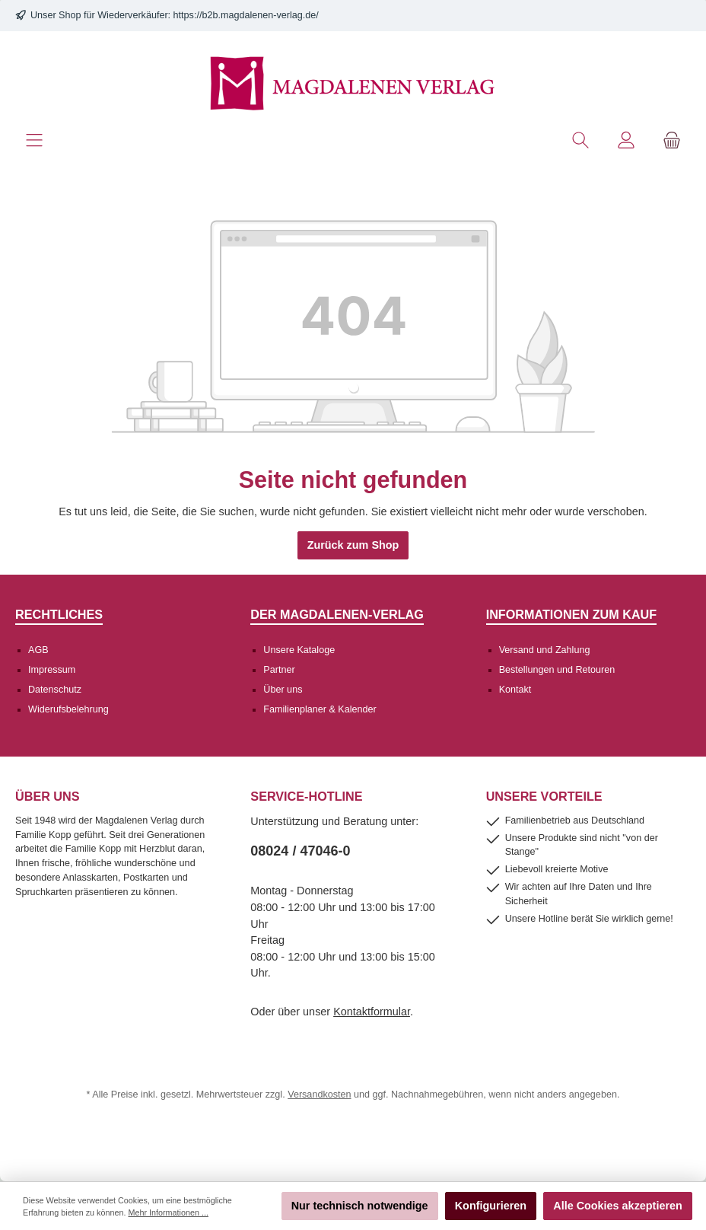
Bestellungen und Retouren (557, 669)
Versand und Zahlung (544, 650)
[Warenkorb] (672, 140)
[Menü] (34, 140)
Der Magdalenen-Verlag (337, 614)
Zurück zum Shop (353, 545)
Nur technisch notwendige (359, 1206)
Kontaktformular (371, 1011)
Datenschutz (54, 689)
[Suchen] (580, 140)
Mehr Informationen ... (168, 1212)
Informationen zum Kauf (571, 614)
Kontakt (515, 689)
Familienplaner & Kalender (319, 709)
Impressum (51, 669)
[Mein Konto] (626, 140)
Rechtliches (59, 614)
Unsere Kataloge (299, 650)
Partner (278, 669)
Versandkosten (319, 1094)
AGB (38, 650)
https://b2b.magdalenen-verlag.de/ (246, 15)
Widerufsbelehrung (68, 709)
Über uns (282, 689)
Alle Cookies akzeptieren (617, 1206)
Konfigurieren (490, 1206)
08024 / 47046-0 (300, 851)
